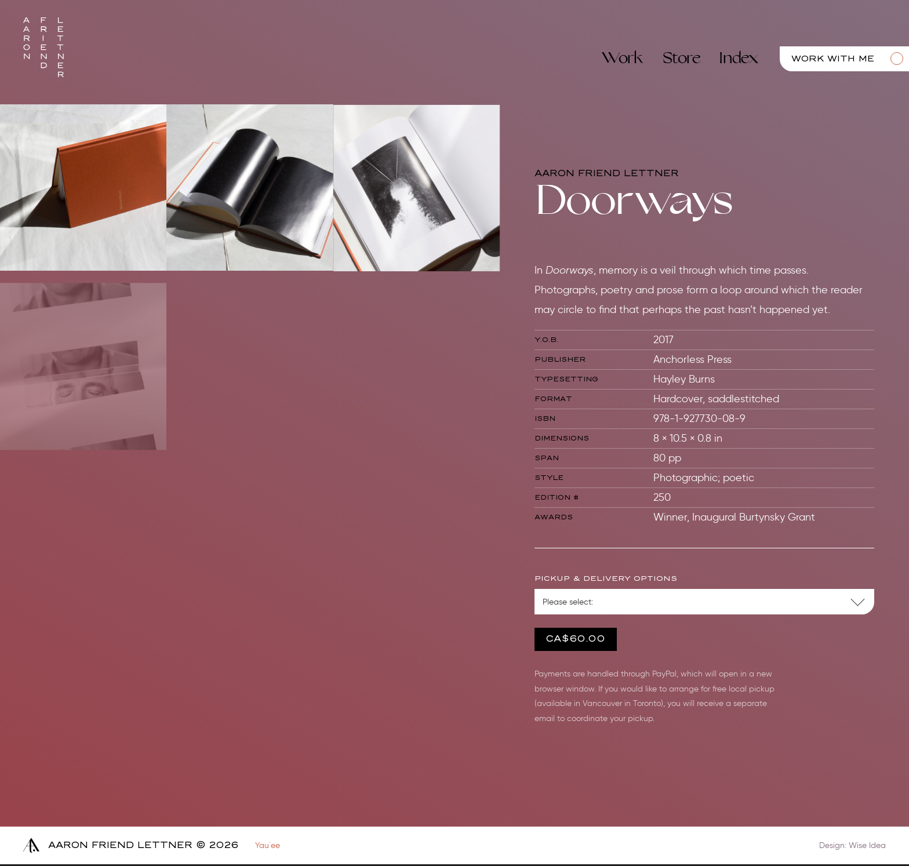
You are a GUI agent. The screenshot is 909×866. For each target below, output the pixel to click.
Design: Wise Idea (852, 845)
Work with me (832, 59)
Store (682, 58)
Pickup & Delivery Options (605, 578)
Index (738, 58)
